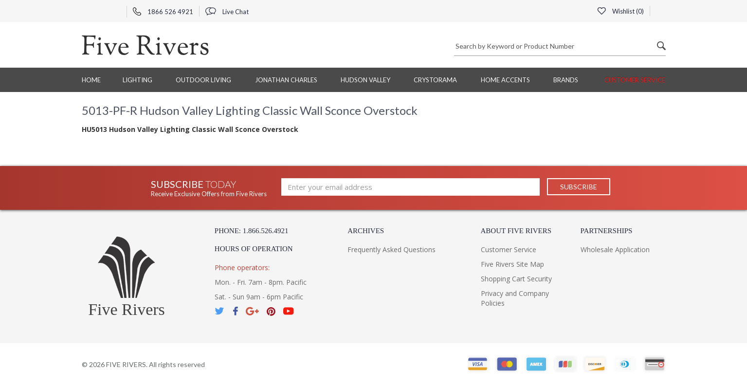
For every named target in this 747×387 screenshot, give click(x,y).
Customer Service (634, 80)
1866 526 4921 (163, 12)
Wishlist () (620, 11)
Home (91, 80)
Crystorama (435, 80)
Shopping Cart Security (516, 278)
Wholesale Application (615, 249)
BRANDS (565, 80)
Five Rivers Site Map (512, 264)
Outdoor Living (203, 80)
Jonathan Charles (286, 80)
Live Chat (227, 12)
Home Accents (505, 80)
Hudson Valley (365, 80)
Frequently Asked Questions (391, 249)
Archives (365, 231)
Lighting (137, 80)
